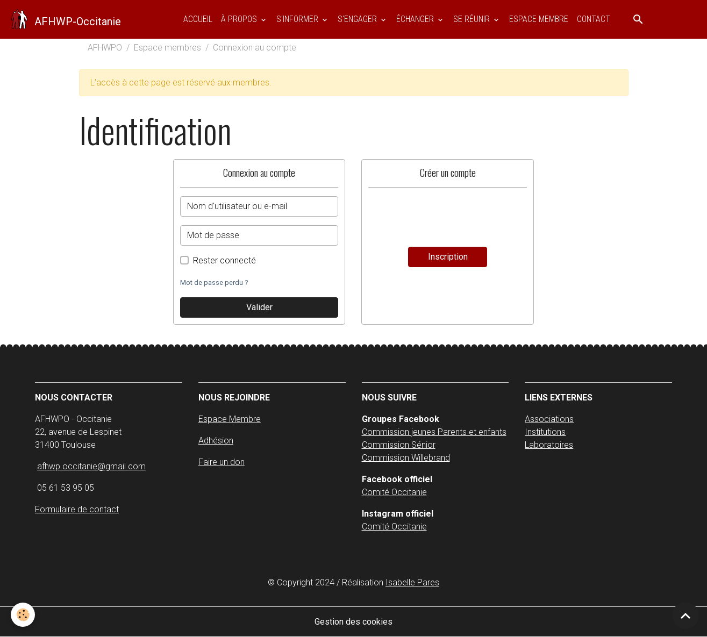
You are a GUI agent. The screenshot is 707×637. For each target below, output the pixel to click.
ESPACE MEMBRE (538, 19)
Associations (549, 419)
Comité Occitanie (394, 492)
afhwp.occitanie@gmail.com (91, 466)
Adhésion (215, 440)
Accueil (197, 19)
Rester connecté (224, 260)
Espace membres (167, 47)
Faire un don (221, 462)
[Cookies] (23, 615)
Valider (259, 307)
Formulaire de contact (77, 509)
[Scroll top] (685, 615)
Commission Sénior (398, 445)
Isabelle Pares (412, 582)
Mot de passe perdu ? (214, 282)
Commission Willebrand (406, 458)
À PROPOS (240, 19)
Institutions (545, 432)
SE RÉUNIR (472, 19)
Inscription (448, 257)
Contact (593, 19)
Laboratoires (549, 445)
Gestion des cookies (353, 622)
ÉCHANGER (416, 19)
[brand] (65, 19)
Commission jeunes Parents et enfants (434, 432)
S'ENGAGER (358, 19)
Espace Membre (229, 419)
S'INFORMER (298, 19)
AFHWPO (105, 47)
